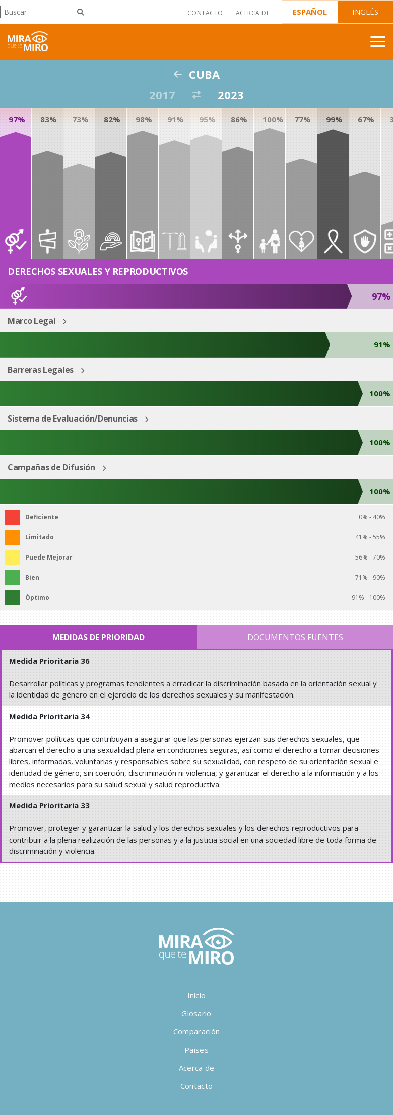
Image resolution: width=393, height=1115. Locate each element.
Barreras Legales (41, 369)
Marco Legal (31, 320)
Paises (196, 1049)
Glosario (196, 1013)
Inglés (365, 12)
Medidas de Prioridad (98, 637)
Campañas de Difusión (51, 467)
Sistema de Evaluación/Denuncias (73, 418)
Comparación (196, 1031)
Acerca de (253, 13)
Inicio (196, 995)
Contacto (205, 13)
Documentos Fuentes (295, 637)
